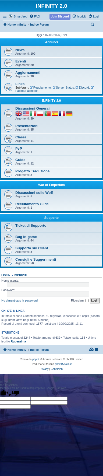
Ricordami (80, 301)
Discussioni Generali (32, 108)
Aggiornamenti (27, 73)
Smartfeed (20, 16)
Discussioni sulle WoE (34, 193)
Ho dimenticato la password (19, 300)
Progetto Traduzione (32, 171)
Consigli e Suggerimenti (35, 259)
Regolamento (40, 87)
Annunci (51, 42)
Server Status (63, 87)
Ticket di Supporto (31, 225)
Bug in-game (26, 237)
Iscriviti (21, 275)
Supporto (51, 218)
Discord (82, 87)
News (19, 50)
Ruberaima (18, 341)
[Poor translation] (13, 393)
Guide (20, 160)
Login (5, 275)
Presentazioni (26, 126)
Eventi (20, 61)
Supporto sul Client (31, 248)
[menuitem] (34, 16)
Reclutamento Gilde (32, 204)
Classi (20, 137)
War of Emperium (51, 185)
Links (19, 84)
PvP (18, 148)
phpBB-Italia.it (63, 364)
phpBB (36, 359)
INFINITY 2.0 (51, 101)
